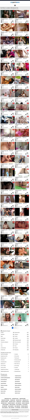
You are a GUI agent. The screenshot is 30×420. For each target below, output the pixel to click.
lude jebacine (18, 403)
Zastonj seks (22, 369)
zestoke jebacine (24, 407)
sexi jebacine (4, 406)
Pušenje (8, 332)
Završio (22, 336)
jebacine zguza (4, 403)
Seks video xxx (22, 363)
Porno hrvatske (8, 365)
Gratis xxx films (8, 367)
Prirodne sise (8, 349)
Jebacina (22, 354)
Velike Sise (8, 334)
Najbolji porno (8, 363)
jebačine (2, 387)
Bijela (8, 336)
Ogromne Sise (22, 332)
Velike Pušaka (8, 338)
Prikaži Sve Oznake (15, 409)
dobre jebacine (17, 379)
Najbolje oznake (4, 374)
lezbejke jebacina (11, 403)
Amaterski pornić (8, 361)
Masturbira (22, 349)
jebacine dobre (3, 391)
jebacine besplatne (4, 389)
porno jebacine (12, 404)
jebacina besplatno (18, 383)
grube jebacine (17, 381)
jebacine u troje (12, 401)
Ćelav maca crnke (22, 342)
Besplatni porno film (8, 356)
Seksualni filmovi (22, 371)
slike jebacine (17, 406)
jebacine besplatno (18, 389)
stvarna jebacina (24, 406)
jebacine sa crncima (5, 400)
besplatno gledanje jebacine (5, 377)
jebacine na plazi (7, 398)
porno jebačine (5, 404)
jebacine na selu (15, 398)
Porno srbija (22, 365)
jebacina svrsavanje (4, 385)
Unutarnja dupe (8, 347)
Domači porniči (22, 361)
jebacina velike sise (18, 385)
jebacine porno (22, 398)
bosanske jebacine (4, 379)
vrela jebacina (11, 407)
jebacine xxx (18, 401)
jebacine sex (12, 400)
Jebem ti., (22, 334)
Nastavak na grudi (22, 340)
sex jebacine (25, 404)
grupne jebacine (3, 383)
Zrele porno (8, 359)
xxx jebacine (17, 407)
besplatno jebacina (18, 377)
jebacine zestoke (25, 401)
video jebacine (5, 407)
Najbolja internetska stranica (6, 352)
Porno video (22, 356)
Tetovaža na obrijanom (8, 342)
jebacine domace (18, 391)
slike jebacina (11, 406)
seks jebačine (19, 404)
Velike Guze (8, 340)
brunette (22, 338)
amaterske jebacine (4, 375)
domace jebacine (3, 381)
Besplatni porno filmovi (8, 369)
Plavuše (22, 347)
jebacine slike (18, 400)
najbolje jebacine (25, 403)
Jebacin (12, 418)
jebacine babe (17, 387)
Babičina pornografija (8, 354)
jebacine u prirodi (4, 401)
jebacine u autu (25, 400)
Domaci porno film (22, 359)
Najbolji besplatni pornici (8, 371)
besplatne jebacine (18, 375)
